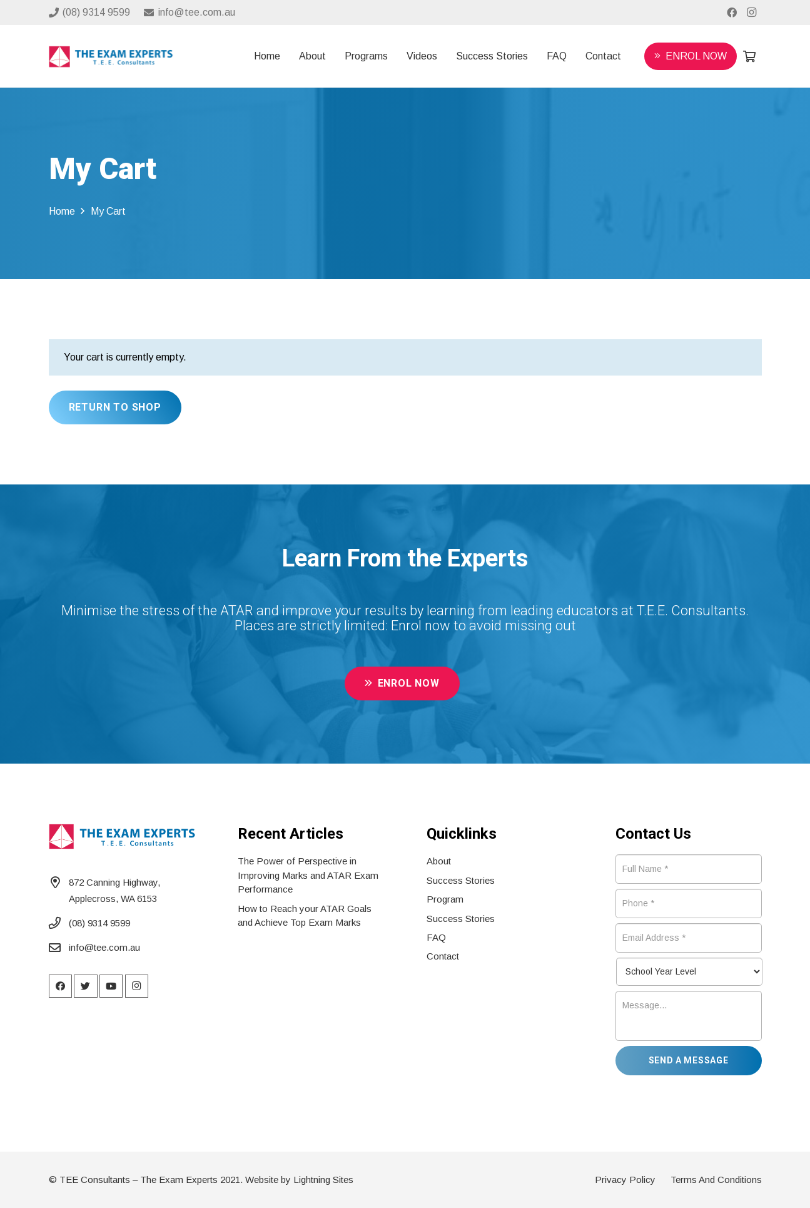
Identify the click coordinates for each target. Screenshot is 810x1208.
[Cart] (749, 56)
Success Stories (461, 880)
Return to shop (115, 407)
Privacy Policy (625, 1179)
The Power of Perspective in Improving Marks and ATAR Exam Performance (308, 875)
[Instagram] (752, 13)
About (439, 861)
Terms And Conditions (716, 1179)
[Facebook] (732, 13)
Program (445, 899)
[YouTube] (111, 986)
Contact (443, 956)
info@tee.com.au (104, 947)
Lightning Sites (323, 1179)
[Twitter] (86, 986)
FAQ (436, 937)
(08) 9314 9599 (99, 923)
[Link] (111, 57)
